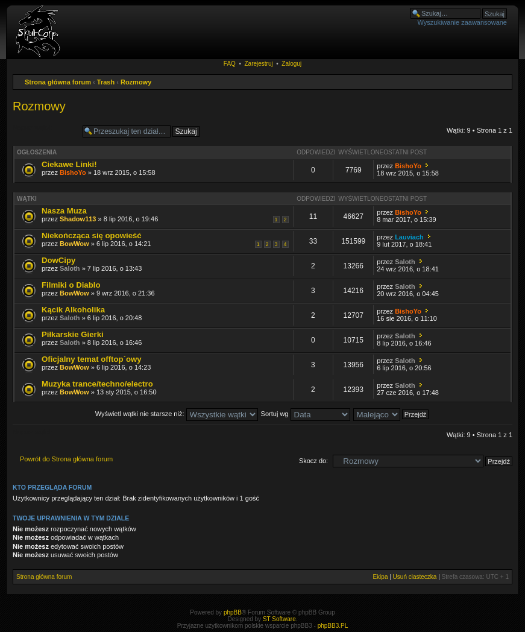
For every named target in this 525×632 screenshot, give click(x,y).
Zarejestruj (258, 63)
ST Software (279, 619)
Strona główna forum (58, 82)
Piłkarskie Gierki (73, 334)
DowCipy (58, 260)
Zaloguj (291, 63)
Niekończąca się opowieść (92, 235)
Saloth (70, 268)
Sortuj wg (305, 413)
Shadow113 (78, 219)
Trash (106, 82)
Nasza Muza (64, 210)
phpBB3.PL (333, 625)
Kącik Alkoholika (73, 309)
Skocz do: (313, 460)
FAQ (230, 63)
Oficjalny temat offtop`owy (92, 359)
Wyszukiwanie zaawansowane (462, 22)
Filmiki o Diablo (71, 284)
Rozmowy (136, 82)
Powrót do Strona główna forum (66, 459)
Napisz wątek (45, 131)
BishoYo (73, 172)
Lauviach (409, 237)
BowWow (74, 243)
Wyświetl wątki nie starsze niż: (176, 413)
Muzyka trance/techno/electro (97, 383)
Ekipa (380, 577)
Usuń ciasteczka (415, 577)
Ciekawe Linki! (69, 164)
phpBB (233, 612)
